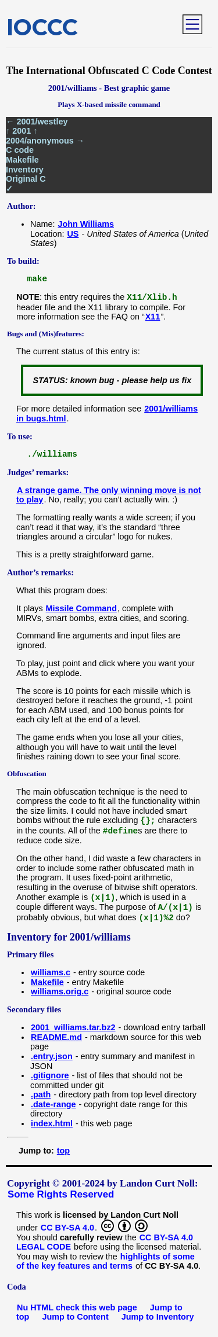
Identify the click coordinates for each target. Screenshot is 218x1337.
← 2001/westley (36, 121)
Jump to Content (75, 1316)
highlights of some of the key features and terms (105, 1261)
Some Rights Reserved (61, 1194)
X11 (152, 316)
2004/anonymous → (45, 140)
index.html (52, 1123)
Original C (26, 178)
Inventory (25, 169)
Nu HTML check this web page (77, 1307)
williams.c (50, 972)
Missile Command (81, 608)
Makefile (22, 159)
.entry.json (52, 1056)
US (72, 233)
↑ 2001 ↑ (21, 130)
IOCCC (42, 26)
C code (20, 150)
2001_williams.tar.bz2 (73, 1027)
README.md (56, 1037)
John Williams (86, 224)
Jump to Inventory (157, 1316)
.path (41, 1094)
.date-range (53, 1104)
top (63, 1150)
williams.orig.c (59, 991)
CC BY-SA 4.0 (67, 1227)
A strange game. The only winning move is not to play (108, 495)
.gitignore (50, 1075)
